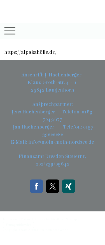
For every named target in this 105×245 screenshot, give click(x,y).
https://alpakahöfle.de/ (30, 52)
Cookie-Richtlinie (52, 219)
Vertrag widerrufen (18, 225)
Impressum (10, 219)
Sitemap (71, 219)
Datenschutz (29, 219)
